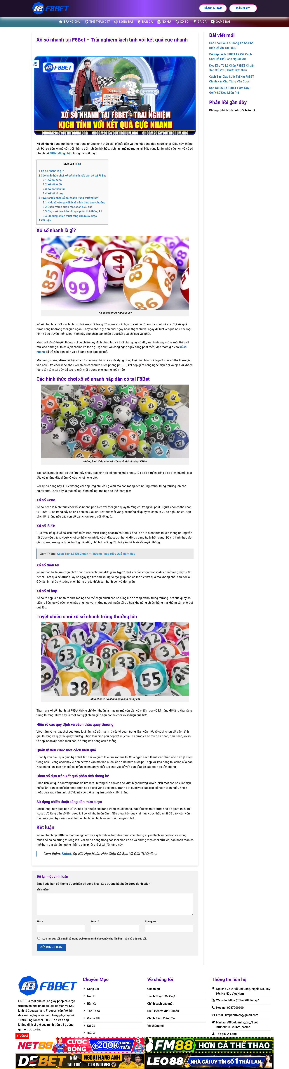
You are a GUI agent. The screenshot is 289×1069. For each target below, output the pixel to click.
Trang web (151, 921)
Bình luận (43, 889)
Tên (40, 921)
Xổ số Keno (52, 180)
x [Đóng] (22, 1035)
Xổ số (182, 22)
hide (77, 163)
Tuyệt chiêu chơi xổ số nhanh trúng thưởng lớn (68, 198)
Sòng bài (123, 22)
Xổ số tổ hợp (53, 193)
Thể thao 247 (97, 22)
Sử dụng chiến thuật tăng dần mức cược (70, 216)
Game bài (220, 22)
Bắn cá (145, 22)
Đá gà (200, 22)
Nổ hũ (164, 22)
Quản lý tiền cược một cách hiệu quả (67, 207)
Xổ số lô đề (52, 184)
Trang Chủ (69, 22)
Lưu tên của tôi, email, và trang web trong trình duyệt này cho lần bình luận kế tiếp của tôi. (94, 938)
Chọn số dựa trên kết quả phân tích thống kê (72, 211)
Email (95, 921)
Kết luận (45, 220)
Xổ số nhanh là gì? (51, 171)
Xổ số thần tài (54, 189)
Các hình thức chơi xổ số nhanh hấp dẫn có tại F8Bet (72, 175)
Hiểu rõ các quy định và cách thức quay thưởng (74, 202)
